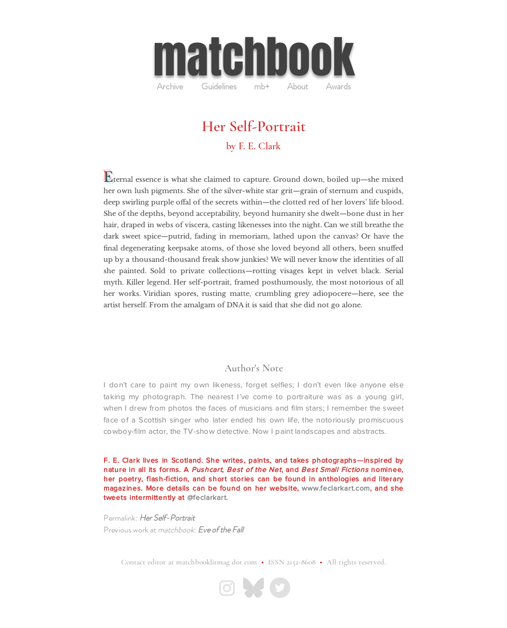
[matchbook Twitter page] (280, 587)
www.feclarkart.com (336, 488)
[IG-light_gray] (227, 587)
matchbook (253, 57)
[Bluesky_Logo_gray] (253, 587)
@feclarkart (207, 497)
